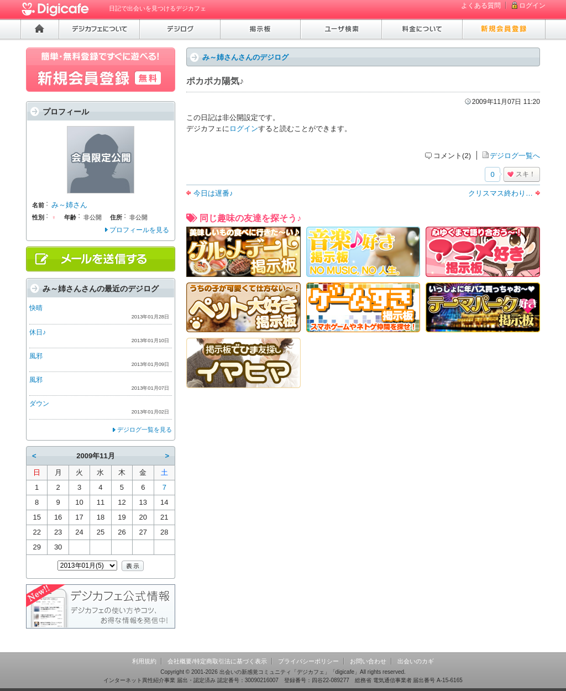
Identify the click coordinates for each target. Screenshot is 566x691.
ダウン (39, 403)
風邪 (36, 356)
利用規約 (144, 661)
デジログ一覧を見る (144, 429)
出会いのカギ (415, 661)
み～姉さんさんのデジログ (245, 57)
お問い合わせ (368, 661)
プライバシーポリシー (308, 661)
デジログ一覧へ (515, 155)
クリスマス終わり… (500, 193)
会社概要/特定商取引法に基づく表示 (216, 661)
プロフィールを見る (139, 230)
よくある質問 (481, 5)
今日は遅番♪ (213, 193)
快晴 (36, 308)
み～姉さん (69, 205)
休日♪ (37, 332)
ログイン (532, 5)
